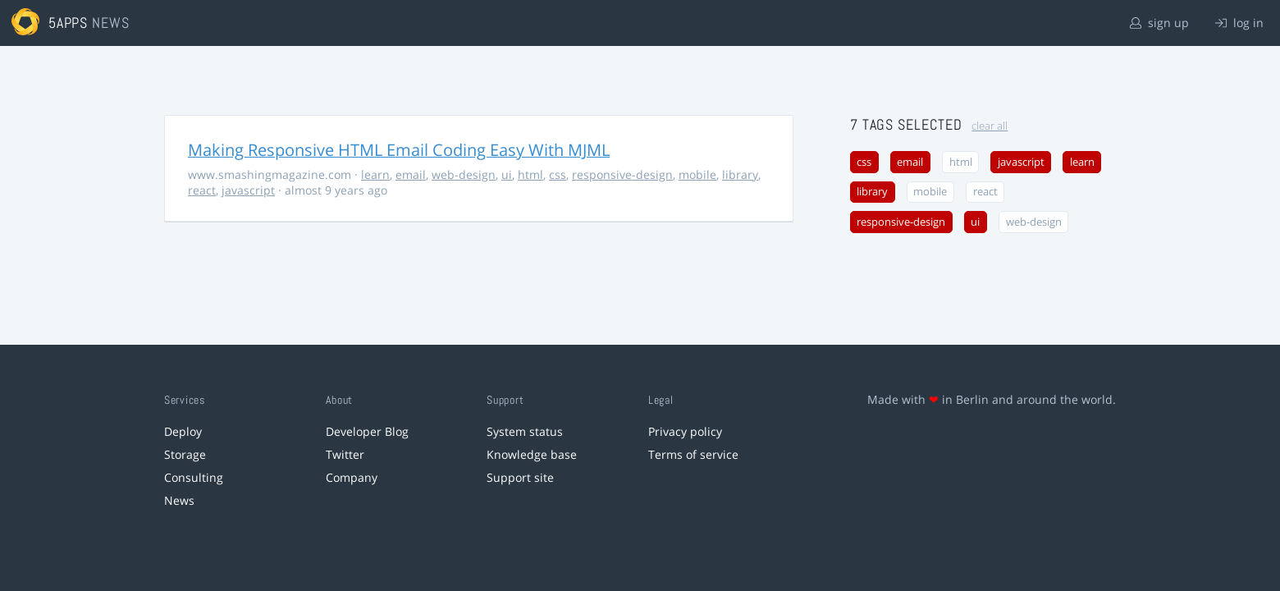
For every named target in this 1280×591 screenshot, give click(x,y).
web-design (464, 174)
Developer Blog (367, 431)
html (530, 174)
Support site (520, 477)
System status (525, 431)
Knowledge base (532, 454)
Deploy (183, 431)
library (740, 174)
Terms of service (693, 454)
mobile (697, 174)
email (410, 174)
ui (506, 174)
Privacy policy (685, 431)
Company (351, 477)
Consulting (193, 477)
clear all (989, 126)
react (202, 190)
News (179, 500)
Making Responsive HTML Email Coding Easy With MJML (399, 150)
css (557, 174)
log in (1239, 22)
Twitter (345, 454)
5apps (68, 22)
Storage (185, 454)
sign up (1159, 22)
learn (375, 174)
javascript (248, 190)
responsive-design (622, 174)
